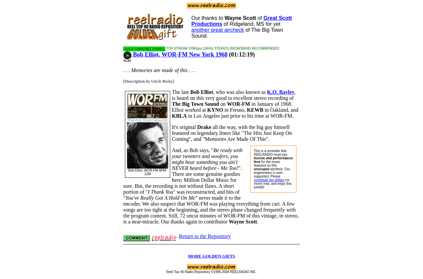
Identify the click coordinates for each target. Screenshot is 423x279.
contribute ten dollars (269, 180)
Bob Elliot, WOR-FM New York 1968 (175, 54)
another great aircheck (217, 30)
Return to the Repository (205, 236)
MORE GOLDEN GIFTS (211, 256)
